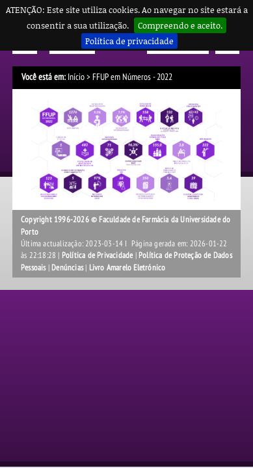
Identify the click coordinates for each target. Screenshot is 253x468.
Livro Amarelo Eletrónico (127, 268)
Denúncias (67, 268)
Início (76, 77)
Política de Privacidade (97, 255)
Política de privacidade (129, 41)
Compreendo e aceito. (180, 25)
